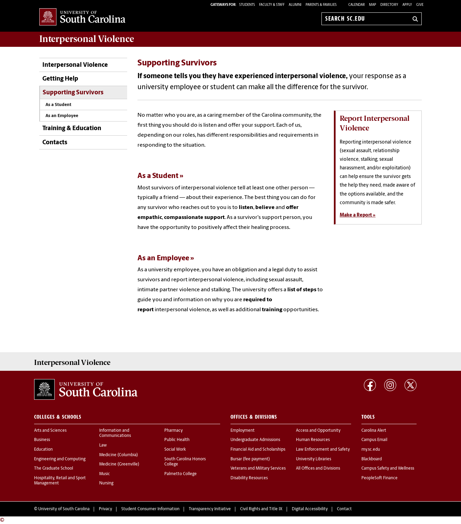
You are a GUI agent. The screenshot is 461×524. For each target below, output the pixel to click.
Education (43, 450)
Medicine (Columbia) (118, 455)
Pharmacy (173, 431)
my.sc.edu (370, 450)
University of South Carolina (64, 509)
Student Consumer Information (150, 509)
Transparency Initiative (210, 509)
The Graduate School (53, 469)
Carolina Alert (373, 431)
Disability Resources (249, 478)
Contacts (54, 142)
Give (419, 5)
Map (372, 5)
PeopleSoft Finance (379, 478)
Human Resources (313, 440)
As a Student (58, 105)
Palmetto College (180, 474)
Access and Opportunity (318, 431)
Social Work (175, 450)
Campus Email (374, 440)
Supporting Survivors (73, 93)
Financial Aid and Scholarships (257, 450)
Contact (344, 509)
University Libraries (313, 459)
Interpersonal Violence (75, 65)
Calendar (356, 5)
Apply (407, 5)
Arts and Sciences (50, 431)
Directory (389, 5)
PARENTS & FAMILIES (321, 5)
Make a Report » (358, 215)
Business (42, 440)
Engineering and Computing (59, 459)
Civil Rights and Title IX (261, 509)
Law (103, 445)
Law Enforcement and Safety (323, 450)
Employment (242, 431)
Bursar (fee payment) (250, 459)
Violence (86, 39)
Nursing (106, 483)
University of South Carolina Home (82, 17)
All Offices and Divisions (318, 469)
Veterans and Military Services (258, 469)
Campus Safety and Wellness (387, 469)
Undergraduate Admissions (255, 440)
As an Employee (61, 116)
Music (104, 474)
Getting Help (60, 79)
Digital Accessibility (310, 509)
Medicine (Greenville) (119, 464)
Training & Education (71, 128)
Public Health (176, 440)
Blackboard (371, 459)
